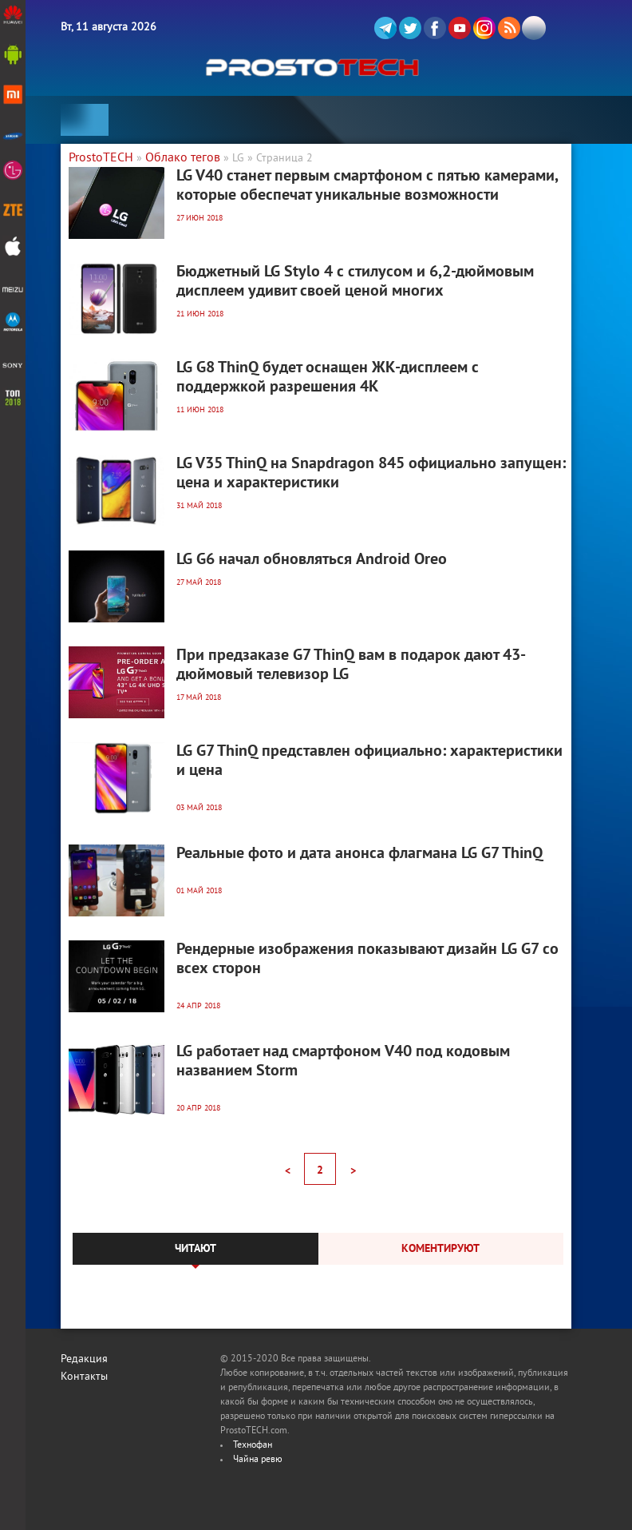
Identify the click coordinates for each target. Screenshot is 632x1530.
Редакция (84, 1359)
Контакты (84, 1377)
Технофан (252, 1446)
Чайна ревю (257, 1460)
